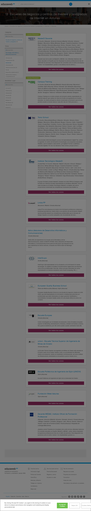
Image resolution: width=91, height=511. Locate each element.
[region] (45, 505)
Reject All (75, 505)
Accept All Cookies (62, 505)
